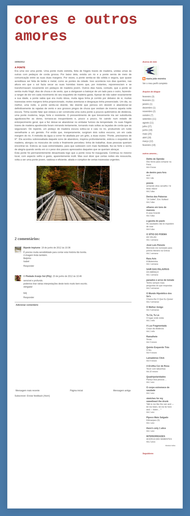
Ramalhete (151, 336)
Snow (149, 339)
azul (148, 175)
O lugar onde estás (155, 318)
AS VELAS (151, 237)
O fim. (149, 350)
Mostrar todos (170, 445)
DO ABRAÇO (152, 272)
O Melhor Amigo (154, 307)
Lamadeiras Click (155, 358)
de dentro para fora (156, 172)
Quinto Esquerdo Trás (157, 347)
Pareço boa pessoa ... (156, 379)
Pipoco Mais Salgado (157, 417)
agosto (145, 122)
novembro (147, 111)
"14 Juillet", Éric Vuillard (157, 199)
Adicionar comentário (27, 305)
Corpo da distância (155, 328)
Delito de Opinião (155, 159)
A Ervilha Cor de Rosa (157, 366)
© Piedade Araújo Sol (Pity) (37, 276)
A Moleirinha (152, 261)
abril (144, 137)
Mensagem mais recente (27, 390)
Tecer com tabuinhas (156, 369)
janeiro (145, 104)
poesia (149, 183)
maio (144, 134)
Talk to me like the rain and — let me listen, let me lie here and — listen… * (160, 407)
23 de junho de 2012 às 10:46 (67, 276)
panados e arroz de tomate (160, 280)
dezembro (147, 107)
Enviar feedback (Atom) (38, 396)
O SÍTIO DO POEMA (156, 234)
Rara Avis (151, 258)
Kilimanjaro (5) (153, 420)
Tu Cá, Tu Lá (152, 315)
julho (144, 126)
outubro (146, 115)
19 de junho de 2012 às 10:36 (56, 247)
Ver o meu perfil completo (154, 83)
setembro (147, 119)
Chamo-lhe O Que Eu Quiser (159, 299)
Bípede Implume (31, 247)
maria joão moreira (156, 78)
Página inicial (76, 390)
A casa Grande (153, 213)
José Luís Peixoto (155, 245)
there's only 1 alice (156, 428)
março (145, 141)
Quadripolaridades (156, 377)
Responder (28, 266)
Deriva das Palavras (156, 196)
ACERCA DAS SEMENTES (159, 439)
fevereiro (146, 96)
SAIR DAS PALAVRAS (157, 269)
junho (145, 130)
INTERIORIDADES (155, 436)
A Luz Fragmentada (156, 325)
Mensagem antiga (122, 390)
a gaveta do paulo (155, 221)
